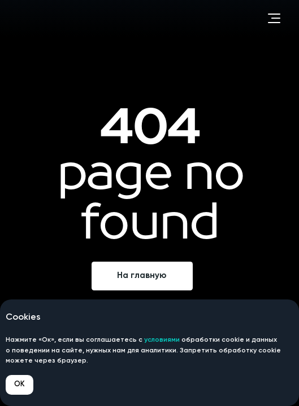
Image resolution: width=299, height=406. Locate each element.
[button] (274, 18)
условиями (162, 340)
